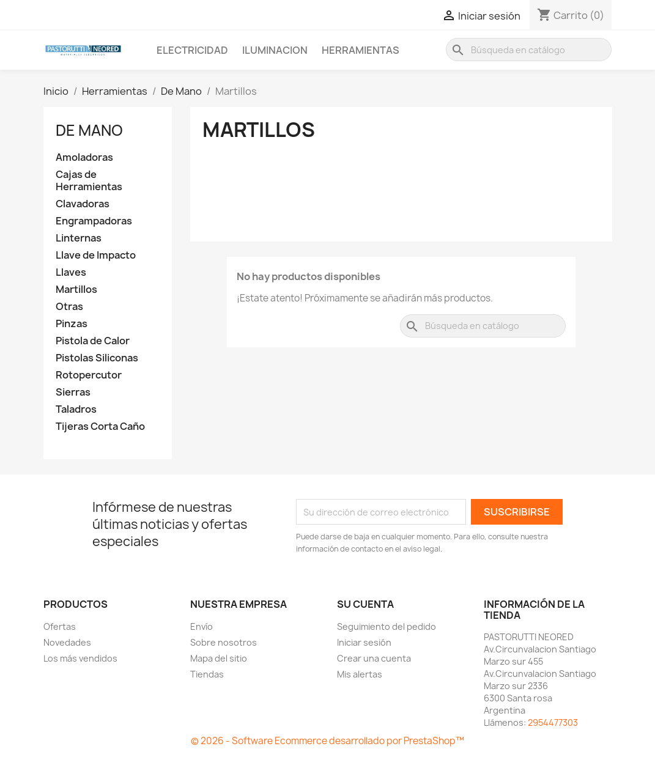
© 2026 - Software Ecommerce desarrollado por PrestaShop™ (327, 740)
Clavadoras (82, 204)
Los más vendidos (80, 658)
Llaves (71, 272)
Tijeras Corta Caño (100, 426)
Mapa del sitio (218, 658)
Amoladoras (84, 157)
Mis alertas (359, 674)
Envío (201, 626)
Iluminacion (275, 50)
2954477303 (553, 722)
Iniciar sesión (364, 642)
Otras (69, 306)
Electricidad (192, 50)
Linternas (79, 238)
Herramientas (360, 50)
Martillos (76, 289)
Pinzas (71, 323)
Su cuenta (365, 604)
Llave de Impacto (96, 255)
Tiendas (207, 674)
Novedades (67, 642)
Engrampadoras (94, 221)
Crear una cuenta (374, 658)
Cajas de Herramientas (89, 180)
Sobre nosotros (223, 642)
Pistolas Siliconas (97, 358)
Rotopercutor (89, 375)
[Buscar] (529, 49)
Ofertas (59, 626)
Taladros (76, 409)
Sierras (73, 392)
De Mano (89, 130)
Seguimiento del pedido (386, 626)
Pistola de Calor (93, 340)
